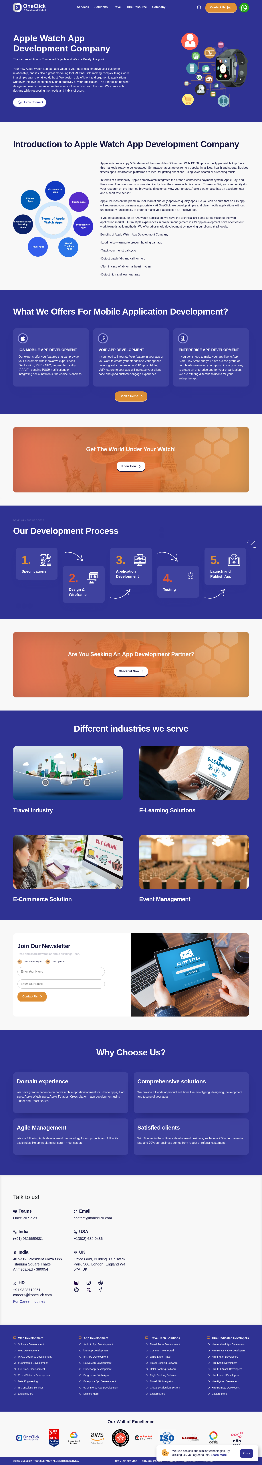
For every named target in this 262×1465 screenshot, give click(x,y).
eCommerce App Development (100, 1387)
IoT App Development (95, 1356)
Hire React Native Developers (228, 1350)
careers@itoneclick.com (32, 1295)
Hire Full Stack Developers (227, 1369)
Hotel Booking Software (163, 1369)
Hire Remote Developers (226, 1387)
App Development (96, 1338)
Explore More (25, 1393)
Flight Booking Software (163, 1375)
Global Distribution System (165, 1387)
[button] (131, 468)
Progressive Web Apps (96, 1375)
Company (159, 7)
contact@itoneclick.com (93, 1218)
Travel (117, 7)
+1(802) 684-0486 (88, 1239)
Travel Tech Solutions (165, 1338)
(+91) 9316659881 (28, 1239)
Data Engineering (28, 1381)
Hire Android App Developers (228, 1344)
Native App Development (97, 1362)
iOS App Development (95, 1350)
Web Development (30, 1338)
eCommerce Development (33, 1362)
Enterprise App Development (99, 1381)
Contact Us (32, 996)
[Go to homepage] (29, 7)
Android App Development (98, 1344)
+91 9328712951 (27, 1290)
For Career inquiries (29, 1301)
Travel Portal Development (165, 1344)
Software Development (31, 1344)
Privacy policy (152, 1461)
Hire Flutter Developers (225, 1356)
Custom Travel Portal (162, 1350)
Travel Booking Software (164, 1362)
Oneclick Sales (25, 1218)
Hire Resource (137, 7)
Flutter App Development (97, 1369)
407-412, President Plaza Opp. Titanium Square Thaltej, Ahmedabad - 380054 (38, 1264)
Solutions (101, 7)
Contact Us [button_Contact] (221, 7)
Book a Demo (131, 396)
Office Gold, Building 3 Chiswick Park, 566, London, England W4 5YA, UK (99, 1264)
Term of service (126, 1461)
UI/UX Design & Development (34, 1356)
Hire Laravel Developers (225, 1375)
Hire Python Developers (225, 1381)
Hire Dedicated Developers (230, 1338)
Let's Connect (30, 102)
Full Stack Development (31, 1369)
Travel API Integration (162, 1381)
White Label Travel (160, 1356)
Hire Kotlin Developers (224, 1362)
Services (83, 7)
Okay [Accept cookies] (246, 1453)
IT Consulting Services (30, 1387)
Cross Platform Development (34, 1375)
